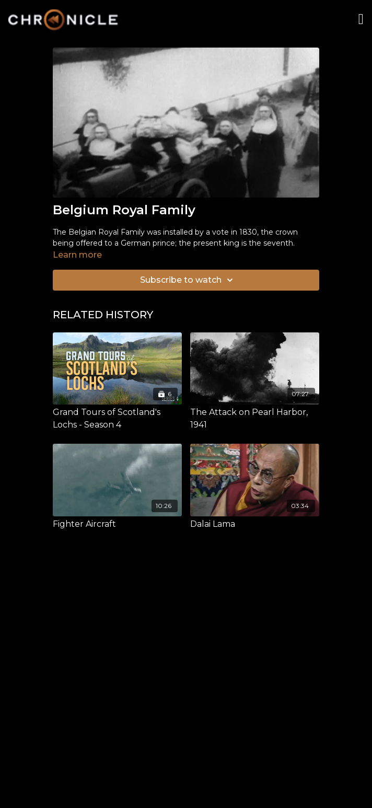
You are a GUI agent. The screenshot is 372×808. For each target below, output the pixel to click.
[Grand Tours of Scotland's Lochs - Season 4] (117, 418)
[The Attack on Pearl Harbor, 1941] (254, 418)
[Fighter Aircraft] (117, 524)
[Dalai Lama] (254, 524)
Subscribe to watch (188, 280)
